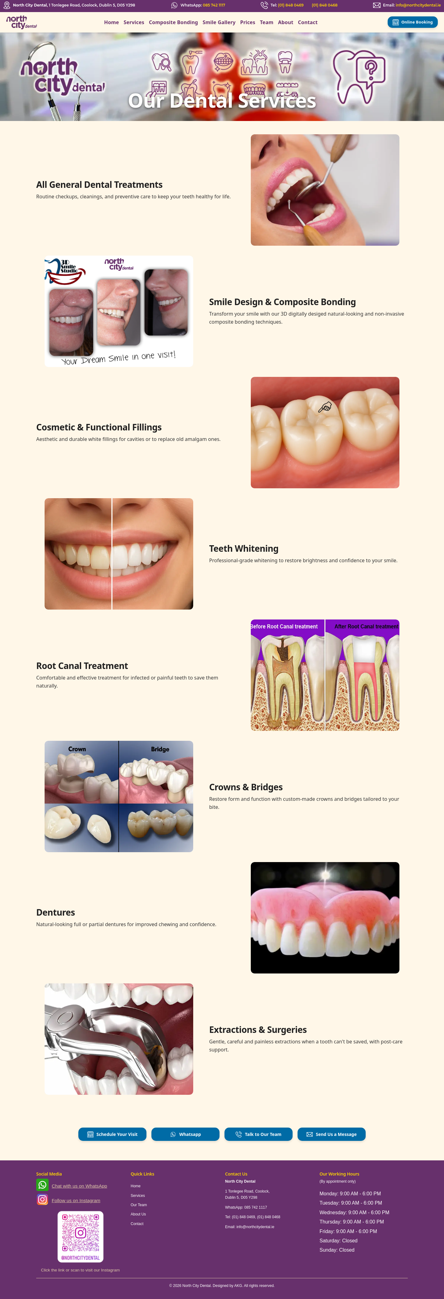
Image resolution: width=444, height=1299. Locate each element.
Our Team (139, 1205)
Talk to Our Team (258, 1134)
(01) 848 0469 (291, 5)
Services (134, 22)
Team (267, 22)
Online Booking (413, 22)
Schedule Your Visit (112, 1134)
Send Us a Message (332, 1134)
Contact (308, 22)
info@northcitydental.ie (418, 5)
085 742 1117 (214, 5)
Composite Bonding (173, 22)
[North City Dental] (21, 22)
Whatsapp (185, 1134)
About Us (138, 1214)
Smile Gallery (219, 22)
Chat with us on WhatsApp (79, 1186)
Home (111, 22)
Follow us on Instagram (76, 1200)
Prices (247, 22)
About (285, 22)
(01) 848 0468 (324, 5)
